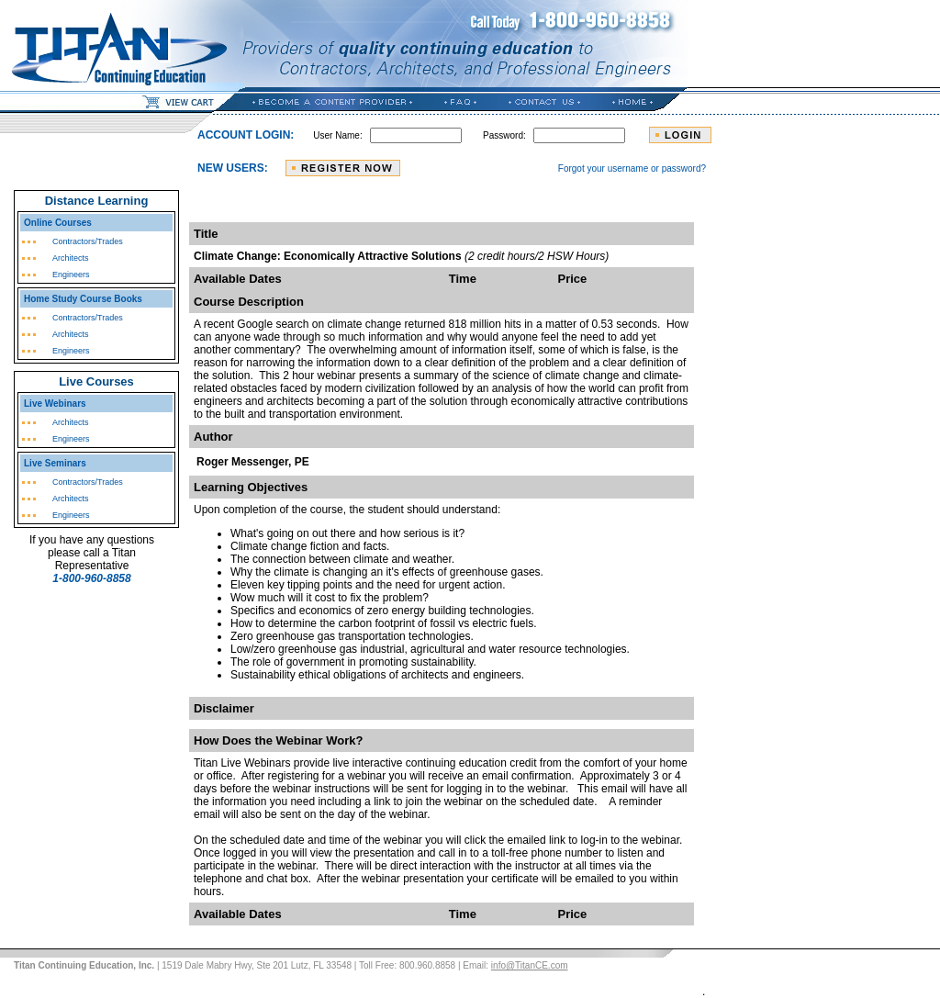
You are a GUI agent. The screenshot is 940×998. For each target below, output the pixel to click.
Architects (70, 258)
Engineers (71, 274)
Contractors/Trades (87, 241)
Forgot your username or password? (632, 168)
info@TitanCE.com (529, 965)
